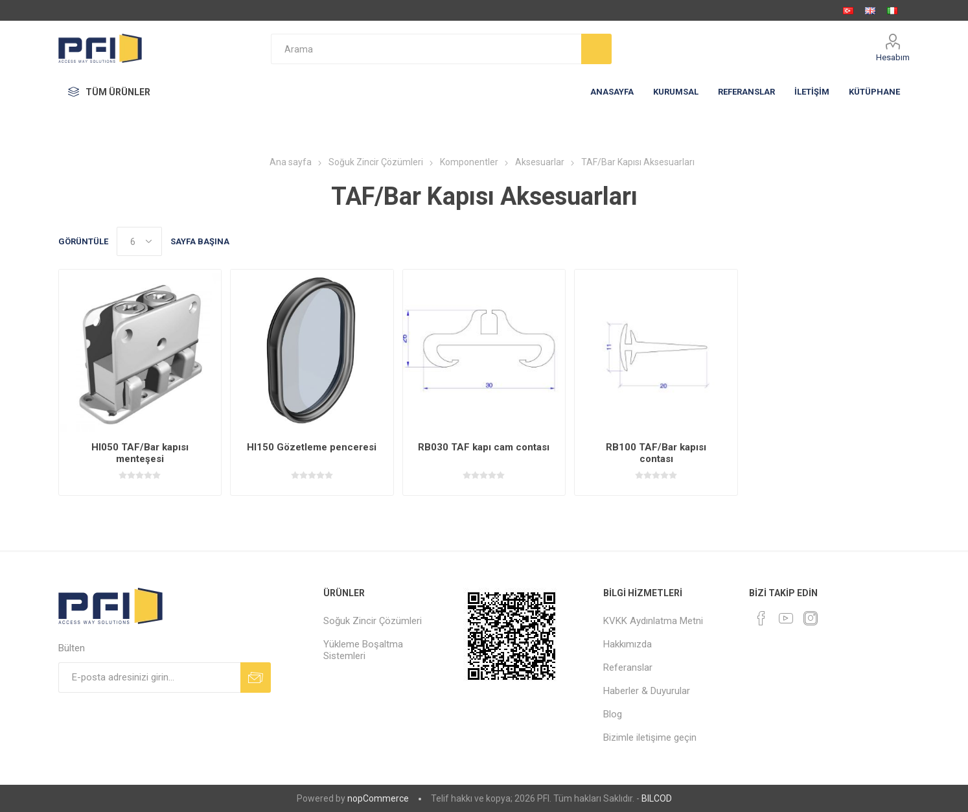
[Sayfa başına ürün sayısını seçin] (139, 241)
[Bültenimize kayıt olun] (149, 677)
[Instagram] (810, 618)
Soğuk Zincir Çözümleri (372, 621)
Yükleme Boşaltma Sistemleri (363, 650)
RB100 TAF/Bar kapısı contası (656, 453)
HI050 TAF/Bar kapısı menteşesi (140, 453)
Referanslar (627, 667)
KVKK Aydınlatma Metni (653, 621)
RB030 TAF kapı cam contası (483, 447)
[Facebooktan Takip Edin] (761, 618)
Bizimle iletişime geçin (650, 737)
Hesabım (893, 57)
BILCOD (656, 798)
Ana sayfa (291, 162)
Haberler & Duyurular (646, 691)
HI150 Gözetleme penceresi (311, 447)
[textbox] (426, 49)
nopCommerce (378, 798)
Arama (596, 49)
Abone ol (255, 677)
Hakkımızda (627, 644)
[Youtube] (786, 618)
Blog (612, 714)
